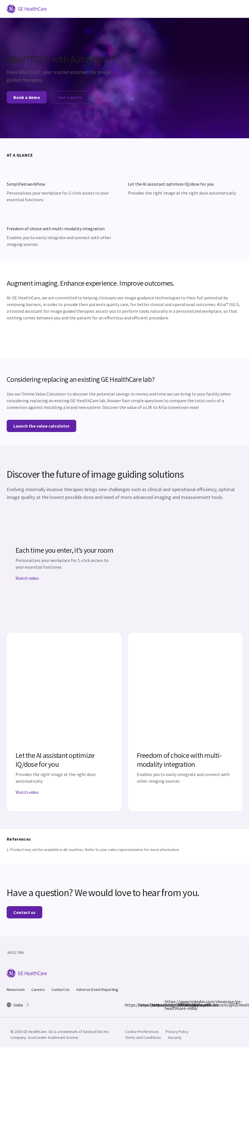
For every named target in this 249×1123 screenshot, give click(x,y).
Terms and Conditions (143, 1037)
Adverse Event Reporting (97, 989)
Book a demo (26, 97)
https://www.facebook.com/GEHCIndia (128, 1005)
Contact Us (60, 989)
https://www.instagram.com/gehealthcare (141, 1005)
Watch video (27, 578)
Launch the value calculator (41, 426)
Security (175, 1037)
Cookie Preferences (142, 1031)
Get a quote (70, 97)
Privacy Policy (177, 1031)
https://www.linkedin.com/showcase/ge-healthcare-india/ (168, 1004)
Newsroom (16, 989)
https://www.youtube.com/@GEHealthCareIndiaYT (181, 1005)
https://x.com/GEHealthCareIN (154, 1005)
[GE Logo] (27, 8)
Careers (38, 989)
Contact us (24, 912)
